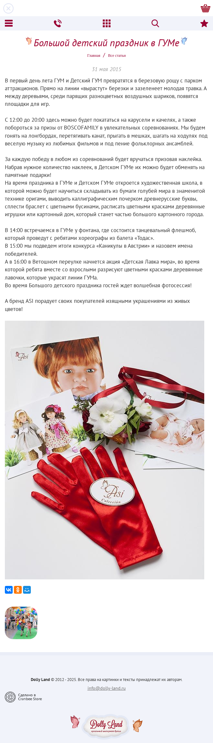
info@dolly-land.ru (107, 688)
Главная (93, 55)
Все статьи (117, 55)
